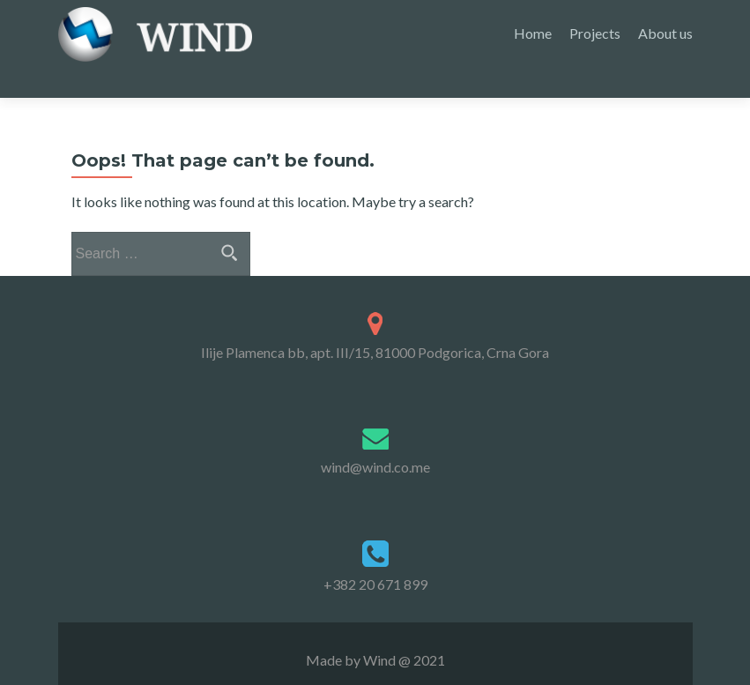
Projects (594, 33)
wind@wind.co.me (375, 436)
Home (533, 33)
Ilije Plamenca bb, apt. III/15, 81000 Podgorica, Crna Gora (375, 322)
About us (665, 33)
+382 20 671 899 (375, 553)
